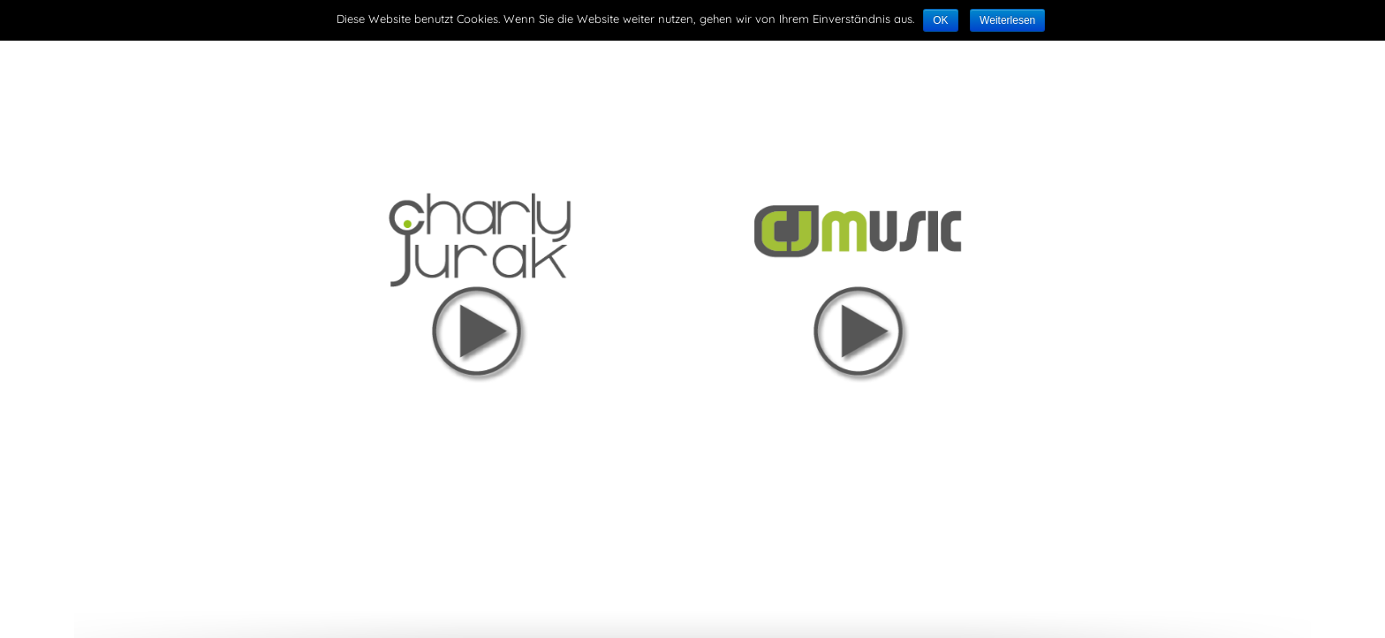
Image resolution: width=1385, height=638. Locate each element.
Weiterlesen (1007, 20)
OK (940, 20)
